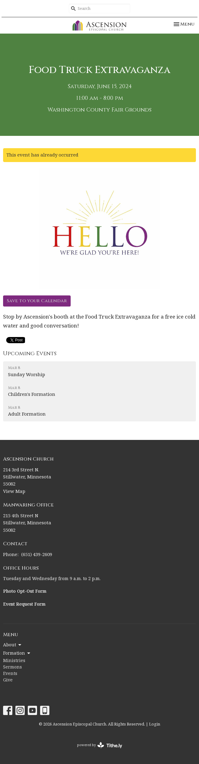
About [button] (12, 645)
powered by (99, 745)
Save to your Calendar (37, 301)
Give (8, 680)
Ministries (14, 660)
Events (10, 673)
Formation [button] (17, 653)
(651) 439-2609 (36, 554)
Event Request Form (24, 604)
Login (154, 724)
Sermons (12, 667)
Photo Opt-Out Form (25, 591)
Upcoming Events (29, 353)
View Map (14, 491)
